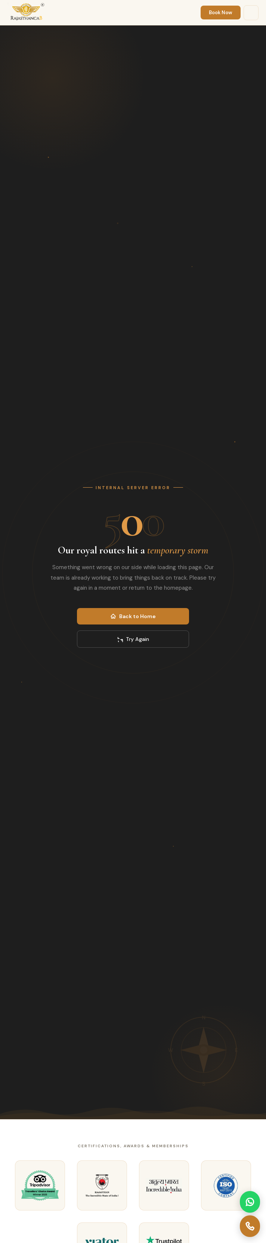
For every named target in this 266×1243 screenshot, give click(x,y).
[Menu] (251, 12)
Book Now (220, 12)
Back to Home (133, 616)
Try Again (133, 639)
